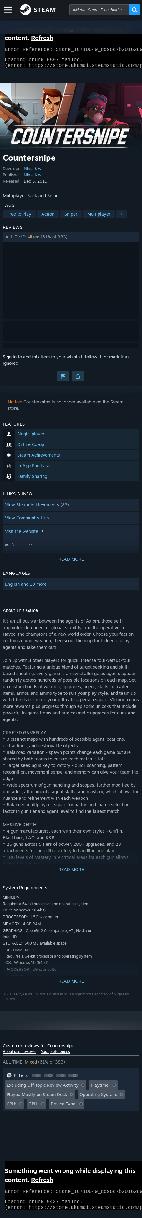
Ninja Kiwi (33, 172)
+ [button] (121, 217)
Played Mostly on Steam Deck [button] (37, 1098)
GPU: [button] (33, 1107)
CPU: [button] (11, 1107)
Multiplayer (98, 217)
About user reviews (19, 1055)
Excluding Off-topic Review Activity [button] (43, 1088)
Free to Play (19, 217)
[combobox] (99, 9)
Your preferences (55, 1055)
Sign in (10, 360)
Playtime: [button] (100, 1088)
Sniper (70, 217)
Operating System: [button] (98, 1098)
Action (47, 217)
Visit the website (25, 535)
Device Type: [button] (64, 1107)
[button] (71, 241)
